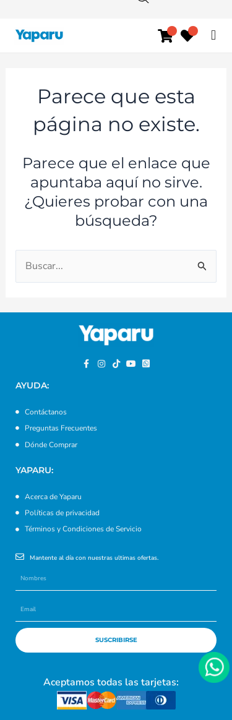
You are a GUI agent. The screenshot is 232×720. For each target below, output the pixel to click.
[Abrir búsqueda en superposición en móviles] (149, 37)
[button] (213, 35)
